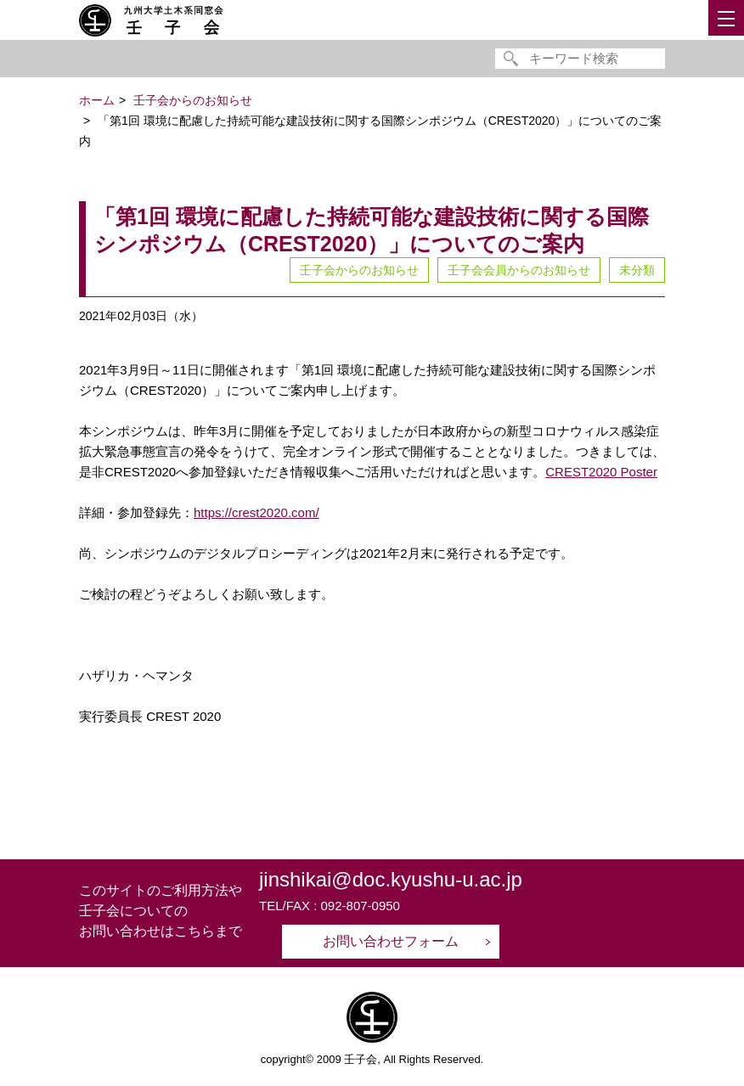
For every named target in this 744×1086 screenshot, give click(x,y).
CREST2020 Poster (601, 471)
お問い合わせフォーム (391, 941)
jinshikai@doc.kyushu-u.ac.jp (390, 879)
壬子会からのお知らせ (359, 270)
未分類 (637, 270)
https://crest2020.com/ (256, 512)
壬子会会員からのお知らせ (519, 270)
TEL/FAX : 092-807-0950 (329, 905)
